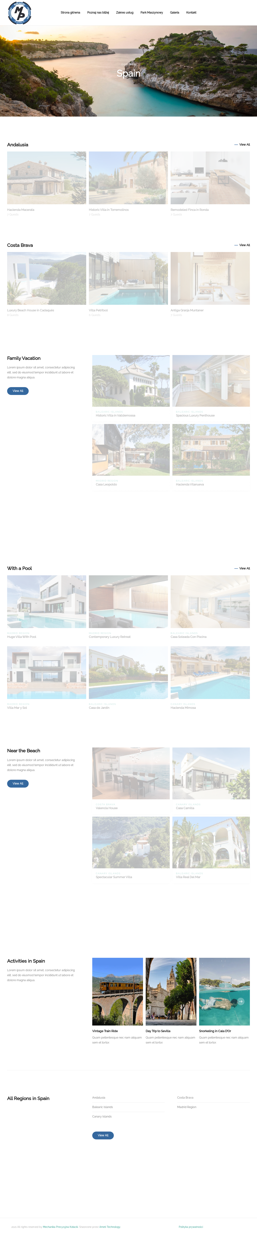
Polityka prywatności (191, 1226)
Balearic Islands (102, 1107)
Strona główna (70, 12)
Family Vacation (23, 358)
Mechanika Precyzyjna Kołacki (60, 1226)
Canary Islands (102, 1116)
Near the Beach (23, 750)
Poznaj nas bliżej (98, 12)
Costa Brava (20, 245)
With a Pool (19, 568)
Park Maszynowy (152, 12)
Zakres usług (124, 12)
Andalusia (17, 144)
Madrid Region (186, 1107)
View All (244, 144)
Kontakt (191, 12)
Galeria (174, 12)
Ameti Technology (109, 1226)
